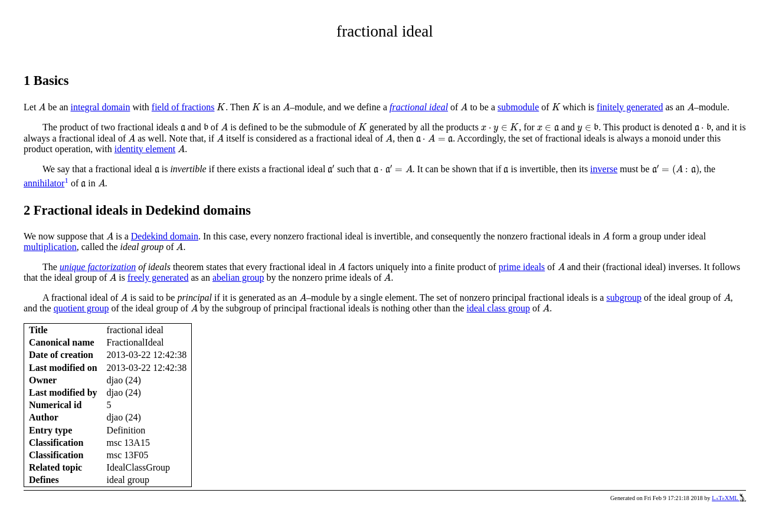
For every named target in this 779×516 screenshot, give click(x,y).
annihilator (44, 183)
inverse (603, 169)
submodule (518, 107)
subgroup (623, 297)
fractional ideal (419, 107)
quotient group (81, 308)
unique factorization (98, 267)
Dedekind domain (164, 236)
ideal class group (499, 308)
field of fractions (183, 107)
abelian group (238, 277)
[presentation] (41, 107)
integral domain (100, 107)
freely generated (157, 277)
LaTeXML (729, 498)
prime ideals (522, 267)
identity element (145, 149)
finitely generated (630, 107)
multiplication (50, 247)
